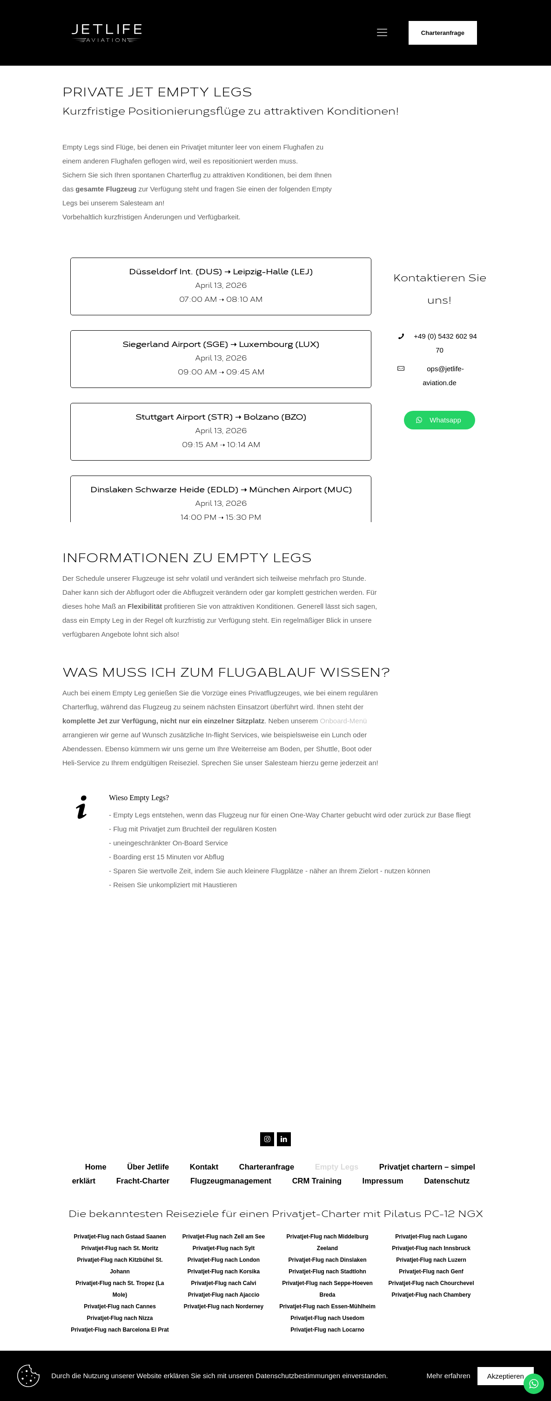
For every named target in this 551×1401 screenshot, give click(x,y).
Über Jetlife (148, 1167)
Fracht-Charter (143, 1181)
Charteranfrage (442, 32)
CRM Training (317, 1181)
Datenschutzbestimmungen (297, 1376)
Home (96, 1167)
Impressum (383, 1181)
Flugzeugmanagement (230, 1181)
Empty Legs (337, 1167)
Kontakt (204, 1167)
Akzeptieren (505, 1376)
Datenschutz (447, 1181)
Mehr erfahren (448, 1376)
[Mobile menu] (382, 33)
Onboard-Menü (343, 721)
